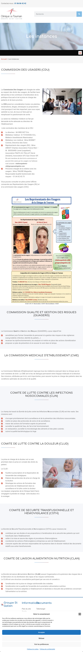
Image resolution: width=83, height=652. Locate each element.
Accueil (4, 59)
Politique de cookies (33, 649)
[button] (80, 614)
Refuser (41, 638)
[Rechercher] (79, 14)
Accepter (41, 632)
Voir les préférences (41, 644)
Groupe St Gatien (11, 604)
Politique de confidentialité (47, 649)
